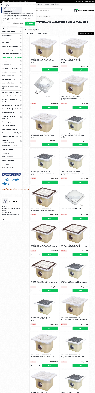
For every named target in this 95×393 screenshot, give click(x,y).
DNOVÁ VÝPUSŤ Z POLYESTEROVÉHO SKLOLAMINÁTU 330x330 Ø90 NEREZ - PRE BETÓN (36, 135)
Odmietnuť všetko (18, 23)
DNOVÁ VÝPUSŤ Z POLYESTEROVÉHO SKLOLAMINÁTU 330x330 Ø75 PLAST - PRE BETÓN (36, 60)
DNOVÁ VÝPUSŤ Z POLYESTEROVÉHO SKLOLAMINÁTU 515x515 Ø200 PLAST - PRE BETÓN (59, 323)
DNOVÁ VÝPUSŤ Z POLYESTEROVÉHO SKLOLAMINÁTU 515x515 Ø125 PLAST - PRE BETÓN (59, 248)
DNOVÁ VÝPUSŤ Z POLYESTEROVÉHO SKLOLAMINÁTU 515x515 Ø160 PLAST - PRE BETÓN (82, 285)
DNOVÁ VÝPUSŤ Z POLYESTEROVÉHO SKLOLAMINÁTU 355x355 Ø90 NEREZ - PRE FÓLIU (59, 173)
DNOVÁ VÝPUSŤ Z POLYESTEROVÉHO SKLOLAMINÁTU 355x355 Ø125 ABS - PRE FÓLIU (36, 210)
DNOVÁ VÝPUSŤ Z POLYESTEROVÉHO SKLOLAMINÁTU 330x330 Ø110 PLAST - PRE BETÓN (36, 98)
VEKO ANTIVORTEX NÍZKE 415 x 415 (82, 59)
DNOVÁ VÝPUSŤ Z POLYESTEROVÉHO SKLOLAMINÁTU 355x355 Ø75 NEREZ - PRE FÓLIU (82, 323)
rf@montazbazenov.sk (11, 214)
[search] (61, 10)
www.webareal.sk (54, 391)
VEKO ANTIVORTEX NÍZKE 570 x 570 (35, 172)
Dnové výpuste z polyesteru (41, 16)
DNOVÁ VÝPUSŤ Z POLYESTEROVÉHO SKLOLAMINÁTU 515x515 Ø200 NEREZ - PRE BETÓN (36, 323)
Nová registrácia (89, 1)
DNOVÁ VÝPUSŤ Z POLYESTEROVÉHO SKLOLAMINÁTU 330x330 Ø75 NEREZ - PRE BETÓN (82, 98)
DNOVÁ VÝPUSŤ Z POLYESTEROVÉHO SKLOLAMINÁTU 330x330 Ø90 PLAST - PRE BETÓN (59, 60)
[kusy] (30, 70)
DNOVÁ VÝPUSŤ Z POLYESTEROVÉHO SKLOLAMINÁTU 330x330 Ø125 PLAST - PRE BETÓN (59, 98)
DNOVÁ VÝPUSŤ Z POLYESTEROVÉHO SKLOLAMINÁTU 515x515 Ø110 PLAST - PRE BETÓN (36, 248)
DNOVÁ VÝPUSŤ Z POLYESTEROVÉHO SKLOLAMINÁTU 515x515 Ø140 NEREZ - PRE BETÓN (82, 248)
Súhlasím (30, 24)
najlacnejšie (29, 33)
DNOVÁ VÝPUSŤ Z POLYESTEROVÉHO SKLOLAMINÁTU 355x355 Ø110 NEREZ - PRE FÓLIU (82, 173)
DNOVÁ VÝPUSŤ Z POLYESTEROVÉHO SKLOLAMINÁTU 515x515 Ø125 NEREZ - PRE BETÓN (82, 210)
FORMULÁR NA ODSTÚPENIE (51, 4)
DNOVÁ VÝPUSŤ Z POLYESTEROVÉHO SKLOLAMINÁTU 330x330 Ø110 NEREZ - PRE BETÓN (59, 135)
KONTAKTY (40, 4)
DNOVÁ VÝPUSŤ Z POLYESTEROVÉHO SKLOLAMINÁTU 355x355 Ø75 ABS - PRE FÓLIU (82, 135)
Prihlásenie (80, 1)
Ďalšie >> (62, 377)
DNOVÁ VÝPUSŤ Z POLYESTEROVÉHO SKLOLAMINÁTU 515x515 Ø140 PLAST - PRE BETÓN (36, 285)
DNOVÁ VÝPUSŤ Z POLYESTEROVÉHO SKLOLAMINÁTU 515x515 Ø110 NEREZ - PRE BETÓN (59, 210)
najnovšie (45, 33)
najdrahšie (38, 33)
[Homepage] (1, 4)
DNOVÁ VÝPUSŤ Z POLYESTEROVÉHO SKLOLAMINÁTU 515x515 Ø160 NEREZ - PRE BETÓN (59, 285)
